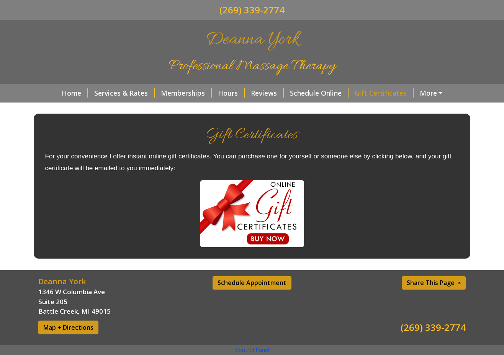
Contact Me (66, 109)
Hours (214, 93)
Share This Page (431, 299)
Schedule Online (302, 93)
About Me (171, 109)
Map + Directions (68, 343)
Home (57, 93)
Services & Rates (107, 93)
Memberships (169, 93)
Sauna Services (430, 93)
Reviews (250, 93)
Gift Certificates (366, 93)
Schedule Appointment (252, 299)
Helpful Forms (122, 109)
